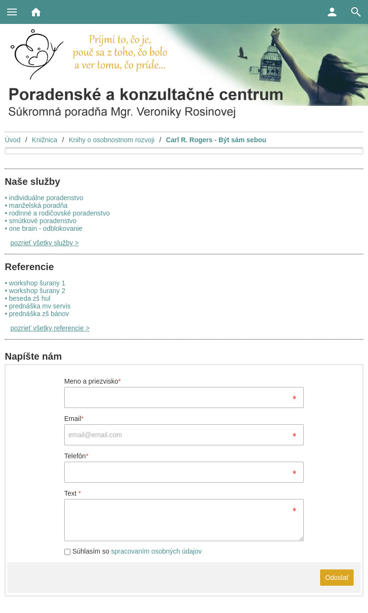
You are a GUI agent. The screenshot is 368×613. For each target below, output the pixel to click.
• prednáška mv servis (37, 306)
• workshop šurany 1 (35, 283)
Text (72, 493)
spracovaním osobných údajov (156, 551)
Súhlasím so (133, 551)
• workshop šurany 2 (35, 291)
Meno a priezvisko (92, 381)
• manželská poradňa (36, 205)
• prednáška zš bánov (37, 314)
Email (73, 418)
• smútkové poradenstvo (41, 221)
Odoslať (337, 577)
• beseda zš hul (27, 298)
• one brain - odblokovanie (43, 228)
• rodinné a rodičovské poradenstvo (57, 213)
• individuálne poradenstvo (44, 198)
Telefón (76, 456)
